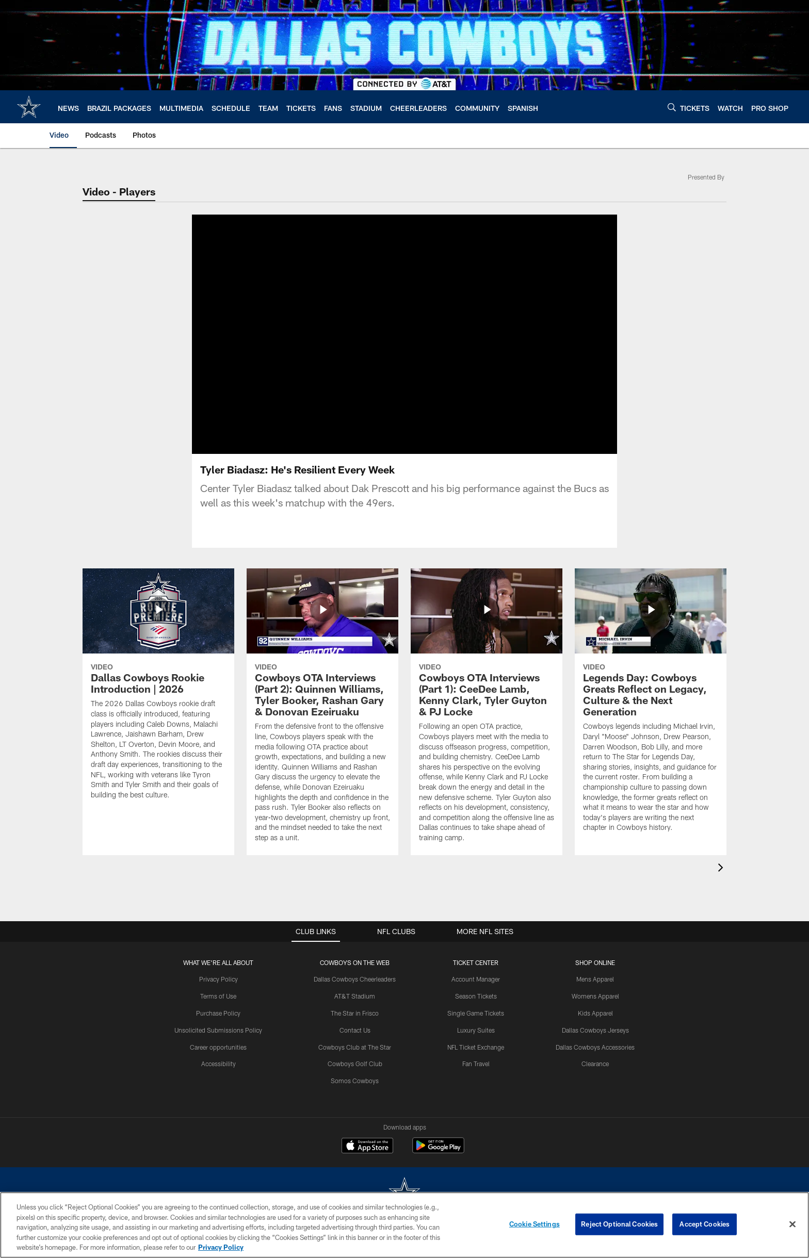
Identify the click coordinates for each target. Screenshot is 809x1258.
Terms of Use (218, 996)
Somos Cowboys (355, 1080)
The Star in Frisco (355, 1013)
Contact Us (354, 1030)
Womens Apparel (595, 996)
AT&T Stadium (354, 996)
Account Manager (475, 979)
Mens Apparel (595, 979)
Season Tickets (476, 996)
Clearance (595, 1063)
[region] (404, 1225)
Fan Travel (476, 1063)
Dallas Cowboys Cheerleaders (355, 979)
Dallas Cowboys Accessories (595, 1047)
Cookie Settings (534, 1224)
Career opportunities (218, 1047)
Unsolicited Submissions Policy (218, 1030)
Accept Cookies (704, 1224)
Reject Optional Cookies (619, 1224)
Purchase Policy (218, 1013)
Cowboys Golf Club (355, 1063)
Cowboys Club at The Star (354, 1047)
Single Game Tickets (475, 1013)
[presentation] (722, 868)
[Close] (792, 1224)
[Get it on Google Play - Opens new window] (438, 1150)
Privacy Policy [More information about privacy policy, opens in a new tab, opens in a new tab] (221, 1247)
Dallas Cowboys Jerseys (595, 1030)
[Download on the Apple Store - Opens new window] (367, 1146)
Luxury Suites (476, 1030)
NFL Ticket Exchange (475, 1047)
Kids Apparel (595, 1013)
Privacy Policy (218, 979)
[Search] (672, 107)
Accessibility (218, 1063)
